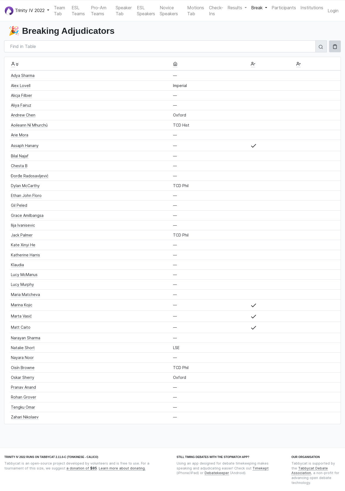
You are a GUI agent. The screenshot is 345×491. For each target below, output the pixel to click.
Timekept (260, 468)
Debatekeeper (217, 473)
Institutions (311, 7)
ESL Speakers (146, 10)
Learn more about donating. (122, 468)
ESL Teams (78, 10)
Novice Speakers (169, 10)
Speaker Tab (124, 10)
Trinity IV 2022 (25, 10)
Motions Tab (195, 10)
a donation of (81, 468)
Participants (284, 7)
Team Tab (59, 10)
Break (257, 7)
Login (333, 10)
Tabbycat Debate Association (309, 470)
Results (235, 7)
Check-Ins (216, 10)
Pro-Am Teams (98, 10)
